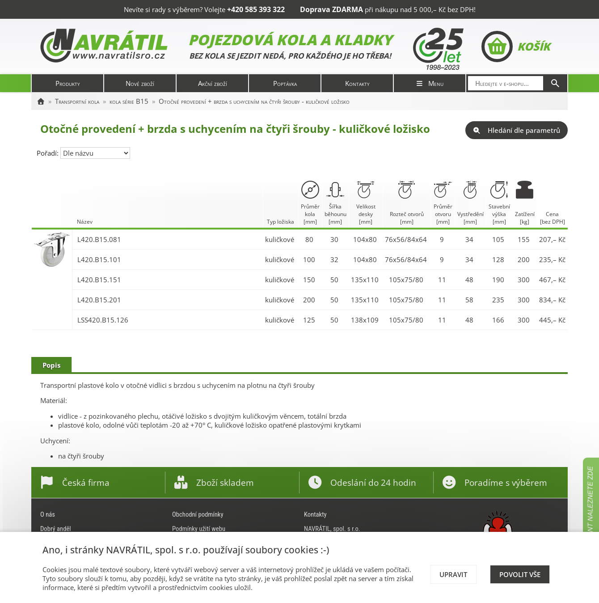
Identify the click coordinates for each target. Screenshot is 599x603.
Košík (515, 46)
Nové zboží (140, 83)
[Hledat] (555, 83)
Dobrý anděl (55, 529)
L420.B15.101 (99, 259)
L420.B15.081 (99, 239)
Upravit (453, 574)
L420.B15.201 (99, 299)
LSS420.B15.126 (102, 319)
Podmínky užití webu (198, 529)
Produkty (67, 83)
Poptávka (285, 83)
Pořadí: (48, 153)
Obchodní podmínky (198, 514)
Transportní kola (77, 101)
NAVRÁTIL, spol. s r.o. (332, 529)
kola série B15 (129, 101)
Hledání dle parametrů (516, 130)
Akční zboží (212, 83)
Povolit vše (519, 574)
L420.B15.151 (99, 279)
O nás (47, 514)
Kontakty (357, 83)
